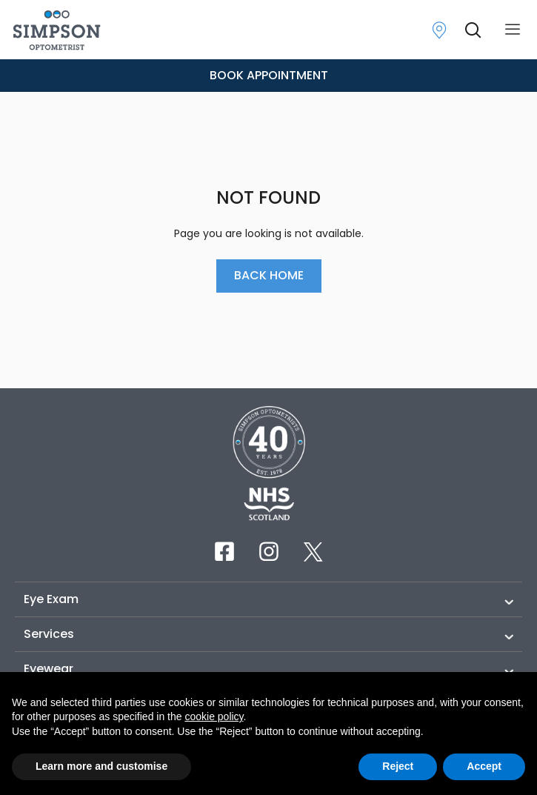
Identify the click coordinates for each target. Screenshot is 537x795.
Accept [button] (484, 766)
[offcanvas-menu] (512, 30)
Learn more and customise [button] (101, 766)
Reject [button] (397, 766)
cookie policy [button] (213, 716)
